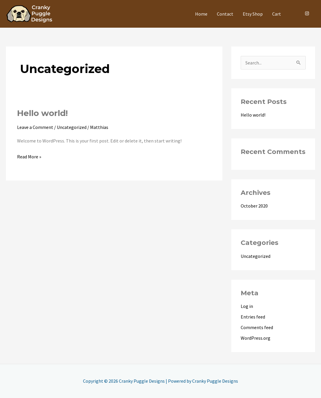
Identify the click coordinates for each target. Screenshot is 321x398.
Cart (276, 14)
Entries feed (253, 317)
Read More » (29, 156)
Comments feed (257, 327)
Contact (225, 14)
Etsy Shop (253, 14)
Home (201, 14)
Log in (247, 306)
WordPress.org (255, 338)
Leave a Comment (35, 127)
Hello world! (42, 113)
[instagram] (308, 13)
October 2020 (254, 206)
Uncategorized (72, 127)
